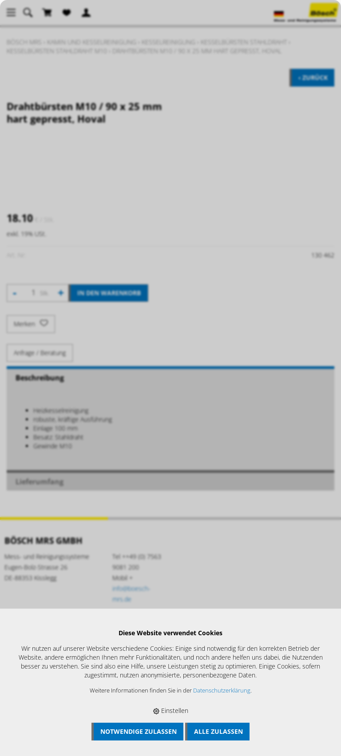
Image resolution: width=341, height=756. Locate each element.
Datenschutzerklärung (221, 690)
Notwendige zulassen (138, 731)
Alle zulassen (218, 731)
